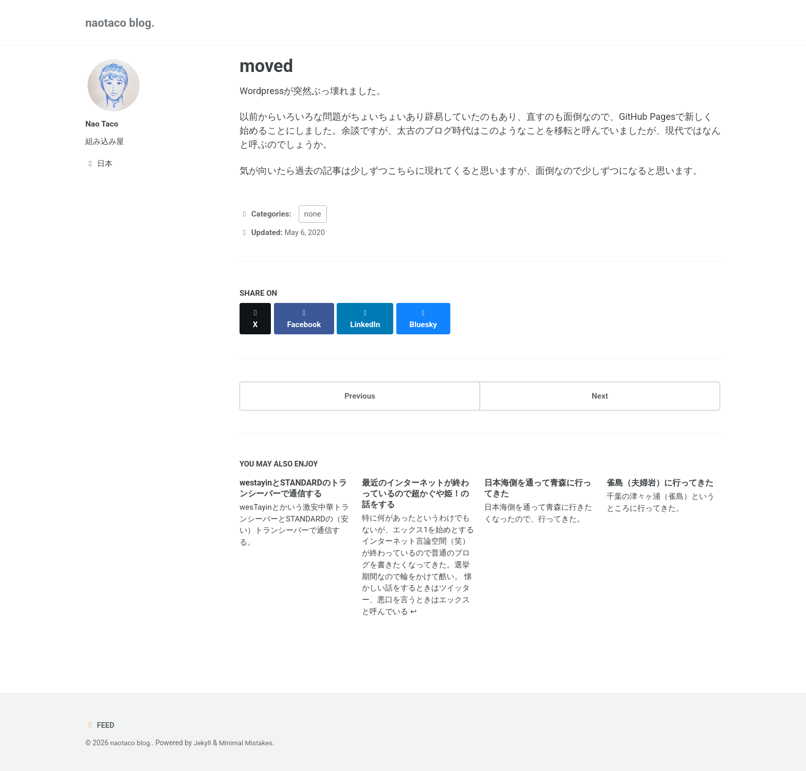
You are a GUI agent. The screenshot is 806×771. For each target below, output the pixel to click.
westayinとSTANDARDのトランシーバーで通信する (293, 497)
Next (599, 403)
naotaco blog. (120, 22)
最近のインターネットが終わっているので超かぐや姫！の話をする (415, 502)
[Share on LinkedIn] (366, 331)
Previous (360, 403)
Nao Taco (102, 124)
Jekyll (204, 743)
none (312, 232)
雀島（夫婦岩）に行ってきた (660, 492)
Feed (100, 725)
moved (266, 66)
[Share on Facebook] (305, 331)
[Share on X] (256, 331)
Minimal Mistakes (249, 743)
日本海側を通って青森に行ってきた (537, 497)
